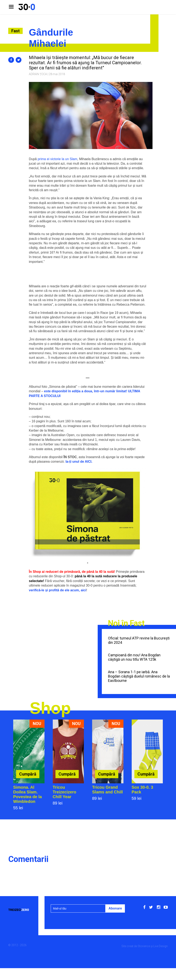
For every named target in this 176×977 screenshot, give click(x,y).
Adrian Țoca (38, 74)
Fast (15, 30)
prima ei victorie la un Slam (57, 159)
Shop (50, 708)
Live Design (160, 946)
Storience (144, 946)
